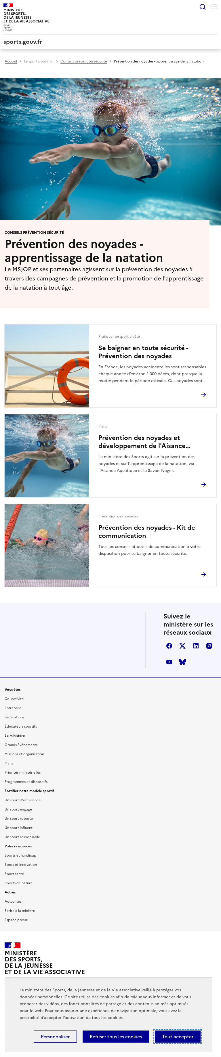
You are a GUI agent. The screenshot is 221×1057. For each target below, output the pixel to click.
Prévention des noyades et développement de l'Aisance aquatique (142, 442)
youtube (169, 662)
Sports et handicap (20, 855)
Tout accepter (177, 1036)
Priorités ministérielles (23, 772)
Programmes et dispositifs (26, 781)
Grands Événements (21, 744)
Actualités (13, 901)
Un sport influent (19, 827)
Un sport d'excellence (23, 800)
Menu (214, 7)
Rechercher (202, 7)
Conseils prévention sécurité (83, 61)
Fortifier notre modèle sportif (29, 791)
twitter (182, 646)
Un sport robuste (19, 818)
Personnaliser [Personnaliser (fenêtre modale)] (55, 1036)
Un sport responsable (22, 837)
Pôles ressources (18, 846)
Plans (9, 763)
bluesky (182, 662)
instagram (209, 646)
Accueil (11, 61)
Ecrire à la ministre (20, 910)
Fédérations (14, 717)
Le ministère (15, 735)
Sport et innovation (21, 864)
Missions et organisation (24, 754)
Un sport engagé (18, 809)
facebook (169, 646)
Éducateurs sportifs (21, 726)
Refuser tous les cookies (116, 1036)
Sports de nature (19, 883)
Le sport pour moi (39, 61)
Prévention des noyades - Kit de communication (146, 532)
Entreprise (13, 708)
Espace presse (16, 920)
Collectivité (14, 698)
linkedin (196, 646)
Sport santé (14, 873)
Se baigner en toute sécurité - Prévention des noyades (143, 352)
